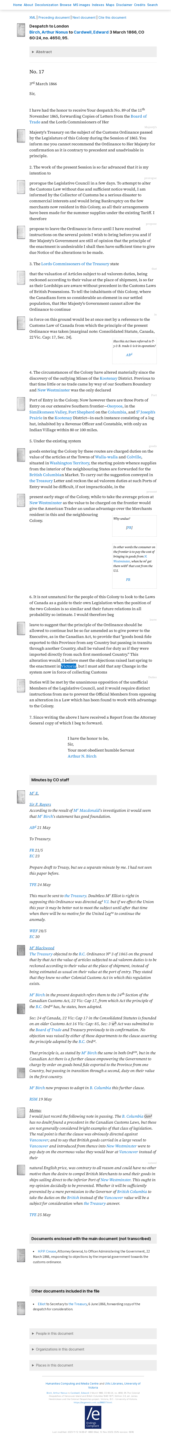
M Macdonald (86, 810)
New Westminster (53, 390)
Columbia (117, 412)
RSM (33, 1099)
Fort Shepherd (81, 412)
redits (139, 5)
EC (31, 856)
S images (81, 5)
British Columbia (45, 474)
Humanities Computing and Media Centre (72, 1383)
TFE (33, 884)
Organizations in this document (60, 1349)
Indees (98, 5)
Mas (110, 5)
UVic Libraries (114, 1383)
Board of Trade (48, 1029)
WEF (33, 931)
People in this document (54, 1333)
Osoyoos (114, 406)
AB (129, 355)
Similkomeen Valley (47, 412)
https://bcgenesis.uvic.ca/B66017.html (93, 1402)
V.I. (107, 901)
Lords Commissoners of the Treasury (75, 264)
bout (28, 5)
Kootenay (108, 378)
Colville (134, 457)
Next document (84, 17)
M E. (34, 793)
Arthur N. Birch (82, 756)
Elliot (42, 1304)
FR (129, 527)
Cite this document (112, 17)
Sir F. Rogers (40, 804)
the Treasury (41, 480)
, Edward (91, 32)
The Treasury (41, 954)
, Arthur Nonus (48, 32)
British (73, 1197)
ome (17, 5)
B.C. (82, 954)
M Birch (45, 816)
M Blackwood (41, 948)
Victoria (68, 666)
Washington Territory (69, 463)
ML (32, 17)
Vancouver (38, 1140)
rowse (65, 5)
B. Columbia (100, 1087)
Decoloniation (46, 5)
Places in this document (54, 1365)
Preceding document (54, 17)
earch (152, 5)
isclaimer (124, 5)
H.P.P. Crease (47, 1251)
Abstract (44, 52)
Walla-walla (106, 457)
